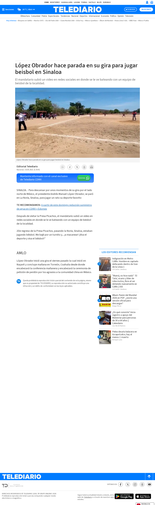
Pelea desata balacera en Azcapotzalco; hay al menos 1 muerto (124, 334)
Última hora (25, 16)
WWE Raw (132, 20)
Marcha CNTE (39, 20)
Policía (44, 16)
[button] (62, 167)
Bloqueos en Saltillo (25, 20)
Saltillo (92, 2)
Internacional (94, 16)
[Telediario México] (77, 9)
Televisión (129, 16)
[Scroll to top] (149, 476)
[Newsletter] (151, 3)
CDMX (46, 2)
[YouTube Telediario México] (149, 484)
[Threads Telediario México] (142, 484)
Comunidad (35, 16)
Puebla (84, 2)
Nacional (74, 16)
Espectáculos (53, 16)
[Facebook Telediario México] (120, 484)
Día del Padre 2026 (52, 20)
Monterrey (55, 2)
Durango (107, 2)
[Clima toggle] (25, 9)
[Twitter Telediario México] (127, 484)
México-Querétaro (91, 20)
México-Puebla (143, 20)
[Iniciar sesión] (147, 2)
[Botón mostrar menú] (8, 9)
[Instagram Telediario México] (135, 484)
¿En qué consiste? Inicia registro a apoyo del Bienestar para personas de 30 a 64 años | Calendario (124, 318)
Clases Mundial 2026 (67, 20)
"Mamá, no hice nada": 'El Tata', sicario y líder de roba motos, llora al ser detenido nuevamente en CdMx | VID (124, 281)
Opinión (121, 16)
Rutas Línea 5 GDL (121, 20)
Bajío (99, 2)
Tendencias (65, 16)
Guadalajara (66, 2)
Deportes (84, 16)
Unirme (81, 178)
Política (113, 16)
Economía (105, 16)
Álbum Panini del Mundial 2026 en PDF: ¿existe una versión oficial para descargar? (124, 299)
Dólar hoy (79, 20)
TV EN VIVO (131, 9)
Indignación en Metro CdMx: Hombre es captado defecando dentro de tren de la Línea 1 (125, 263)
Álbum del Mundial (106, 20)
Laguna (77, 2)
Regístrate (146, 9)
